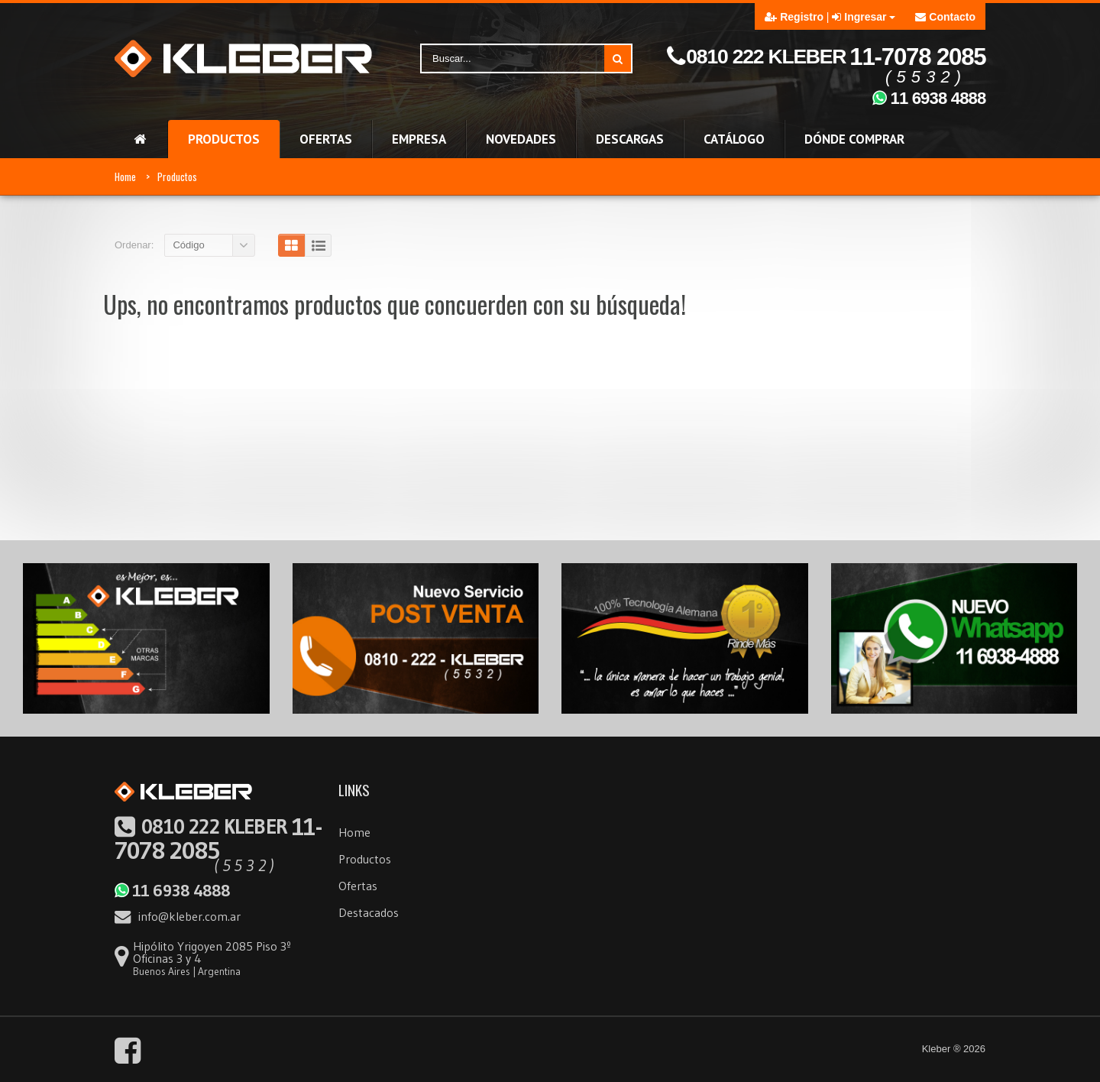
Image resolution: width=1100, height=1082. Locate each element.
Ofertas (357, 885)
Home (125, 176)
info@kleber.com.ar (178, 916)
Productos (177, 176)
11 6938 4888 (172, 890)
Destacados (368, 912)
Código (188, 245)
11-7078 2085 (218, 838)
